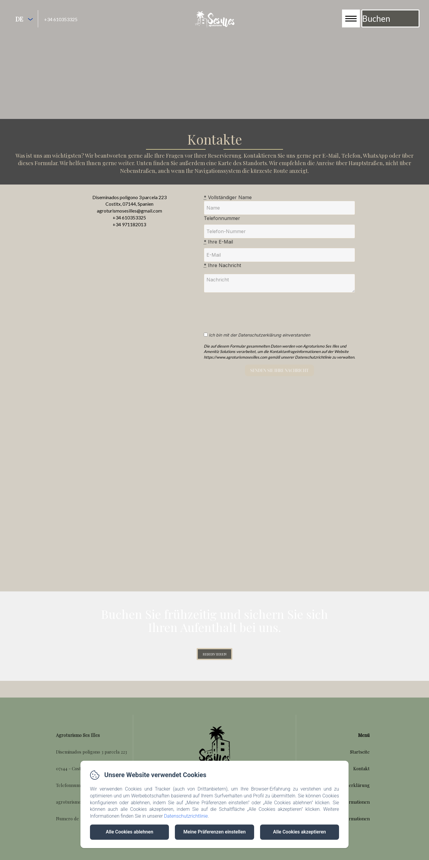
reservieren (214, 661)
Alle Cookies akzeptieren (299, 832)
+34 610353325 (60, 19)
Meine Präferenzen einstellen (214, 832)
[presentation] (254, 316)
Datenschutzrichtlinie (186, 816)
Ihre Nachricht (222, 273)
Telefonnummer (222, 226)
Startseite (360, 759)
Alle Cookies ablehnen (129, 832)
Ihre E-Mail (218, 249)
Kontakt (361, 776)
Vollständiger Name (228, 205)
